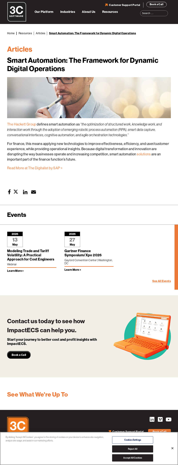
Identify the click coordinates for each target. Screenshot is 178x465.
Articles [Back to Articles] (40, 33)
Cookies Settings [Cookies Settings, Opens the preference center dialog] (132, 440)
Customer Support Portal (124, 5)
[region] (89, 448)
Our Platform (44, 12)
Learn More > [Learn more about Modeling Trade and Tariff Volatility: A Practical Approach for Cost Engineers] (15, 270)
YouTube (168, 419)
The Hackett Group (21, 124)
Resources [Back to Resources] (25, 33)
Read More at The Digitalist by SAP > (34, 168)
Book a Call (156, 4)
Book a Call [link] (19, 355)
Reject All (132, 449)
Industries (67, 12)
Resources (110, 12)
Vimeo (160, 419)
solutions (144, 154)
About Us (88, 12)
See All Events (161, 281)
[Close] (172, 448)
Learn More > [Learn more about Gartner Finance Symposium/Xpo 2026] (72, 269)
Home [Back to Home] (11, 33)
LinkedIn (152, 419)
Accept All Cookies (132, 457)
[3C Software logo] (16, 20)
